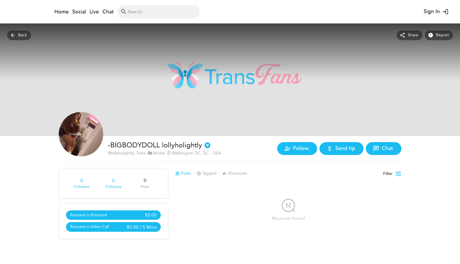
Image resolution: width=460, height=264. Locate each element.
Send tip (341, 148)
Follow (297, 148)
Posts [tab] (183, 173)
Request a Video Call (113, 227)
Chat (383, 148)
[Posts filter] (392, 173)
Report (439, 35)
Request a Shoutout (113, 215)
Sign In (435, 11)
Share (409, 35)
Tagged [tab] (206, 173)
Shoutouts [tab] (234, 173)
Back (19, 35)
